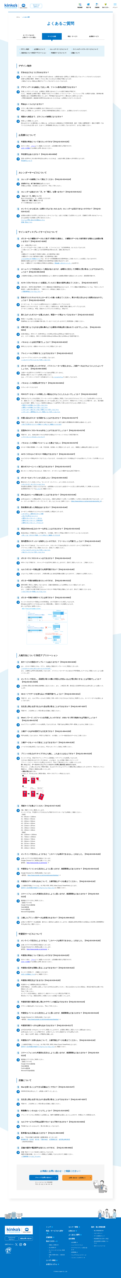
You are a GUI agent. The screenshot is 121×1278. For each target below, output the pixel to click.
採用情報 (73, 1252)
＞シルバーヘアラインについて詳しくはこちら (35, 360)
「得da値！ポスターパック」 (62, 263)
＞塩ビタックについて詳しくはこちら (33, 552)
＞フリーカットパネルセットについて (33, 437)
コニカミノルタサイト (77, 1257)
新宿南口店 (24, 1139)
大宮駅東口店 (53, 1139)
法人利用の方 (52, 1247)
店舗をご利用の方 (54, 1245)
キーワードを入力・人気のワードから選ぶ (29, 36)
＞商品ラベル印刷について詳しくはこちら (34, 405)
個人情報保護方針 (99, 1230)
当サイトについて (99, 1246)
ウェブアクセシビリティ (78, 1255)
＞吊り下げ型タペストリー (29, 516)
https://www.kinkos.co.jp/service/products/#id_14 (86, 501)
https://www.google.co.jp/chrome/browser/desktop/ (43, 875)
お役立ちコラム (52, 1264)
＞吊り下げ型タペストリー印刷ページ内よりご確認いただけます (41, 424)
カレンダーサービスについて (59, 49)
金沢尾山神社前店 (64, 1139)
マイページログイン (36, 6)
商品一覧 (88, 7)
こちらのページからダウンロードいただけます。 (36, 668)
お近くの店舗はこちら (28, 974)
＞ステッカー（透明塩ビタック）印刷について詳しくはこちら (40, 412)
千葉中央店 (44, 1139)
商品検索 (79, 7)
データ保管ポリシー (99, 1236)
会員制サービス (94, 36)
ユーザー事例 (52, 1260)
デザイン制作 (25, 49)
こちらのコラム (58, 377)
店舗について (75, 53)
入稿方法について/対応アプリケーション (33, 53)
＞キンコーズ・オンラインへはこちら (33, 484)
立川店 (31, 1139)
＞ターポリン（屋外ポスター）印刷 (32, 513)
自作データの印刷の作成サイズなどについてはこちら (38, 888)
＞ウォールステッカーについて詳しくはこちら (35, 550)
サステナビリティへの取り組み (79, 1248)
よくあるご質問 (75, 1235)
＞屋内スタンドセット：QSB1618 (31, 520)
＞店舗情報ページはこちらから (31, 1156)
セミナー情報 (74, 1227)
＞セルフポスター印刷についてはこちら (33, 591)
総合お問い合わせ (26, 1238)
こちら (33, 146)
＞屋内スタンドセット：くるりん (31, 518)
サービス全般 (52, 36)
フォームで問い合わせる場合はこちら (33, 220)
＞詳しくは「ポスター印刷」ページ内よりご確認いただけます (40, 535)
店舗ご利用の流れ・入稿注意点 (57, 1255)
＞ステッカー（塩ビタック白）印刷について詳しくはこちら (40, 409)
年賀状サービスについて (58, 53)
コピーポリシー (98, 1233)
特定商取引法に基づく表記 (101, 1238)
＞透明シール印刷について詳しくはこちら (34, 407)
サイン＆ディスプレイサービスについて (85, 49)
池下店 (37, 1139)
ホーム (18, 17)
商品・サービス (72, 36)
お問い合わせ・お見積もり (77, 1178)
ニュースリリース (76, 1245)
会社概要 (73, 1242)
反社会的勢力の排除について (101, 1242)
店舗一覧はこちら (26, 222)
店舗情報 (97, 7)
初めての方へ (105, 7)
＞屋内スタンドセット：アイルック (32, 522)
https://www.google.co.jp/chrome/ (37, 863)
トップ (49, 1227)
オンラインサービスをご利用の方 (57, 1251)
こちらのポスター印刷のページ (31, 258)
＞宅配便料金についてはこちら (31, 291)
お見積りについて (39, 49)
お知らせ (73, 1231)
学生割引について (26, 160)
